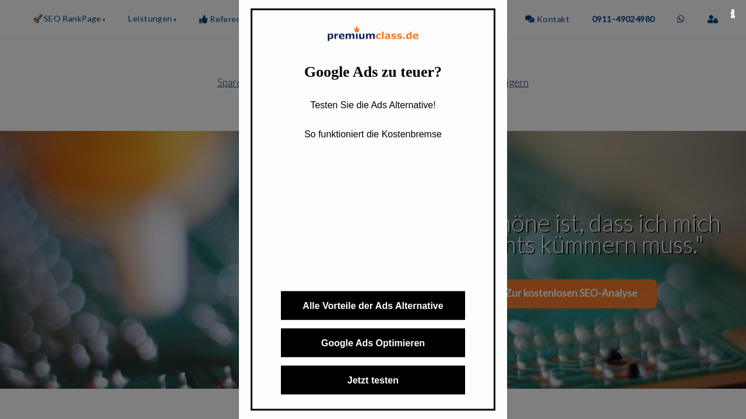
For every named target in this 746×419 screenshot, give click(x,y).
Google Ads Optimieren (373, 343)
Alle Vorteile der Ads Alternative (372, 306)
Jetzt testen (373, 380)
